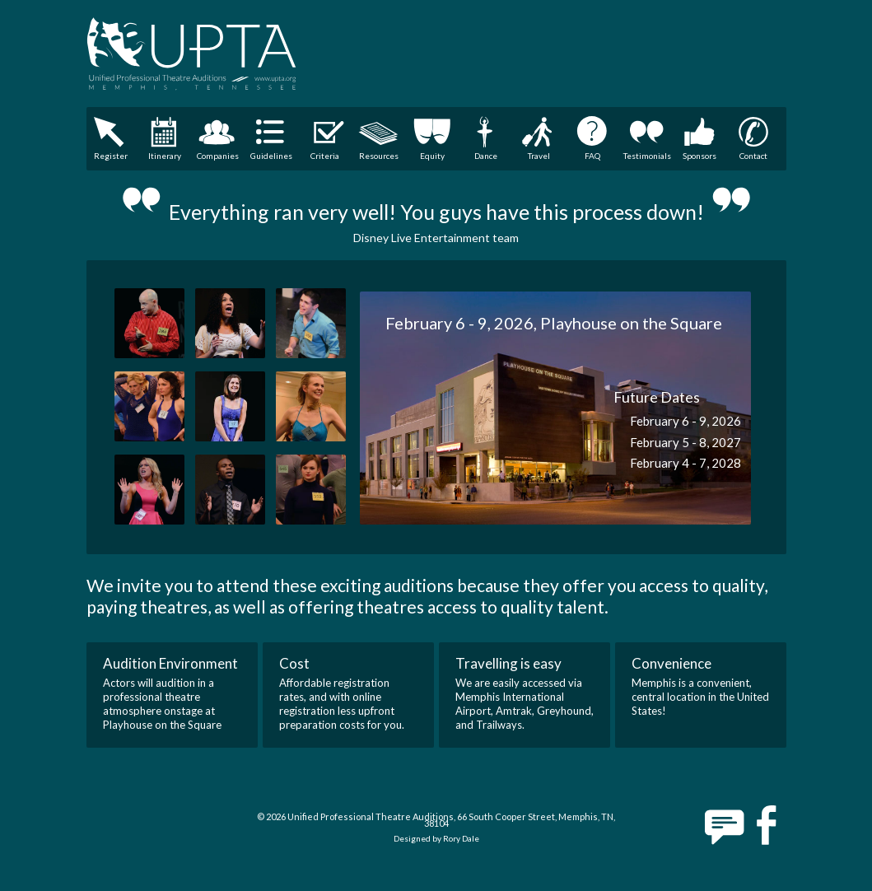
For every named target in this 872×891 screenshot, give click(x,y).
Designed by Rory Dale (436, 838)
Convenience (671, 663)
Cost (294, 663)
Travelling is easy (508, 663)
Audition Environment (170, 663)
